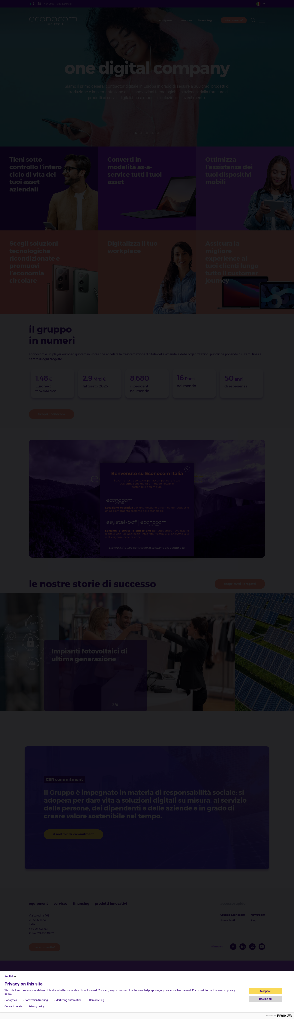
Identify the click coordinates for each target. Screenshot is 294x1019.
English (10, 976)
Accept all (265, 991)
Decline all (265, 998)
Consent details (13, 1006)
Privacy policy (36, 1006)
